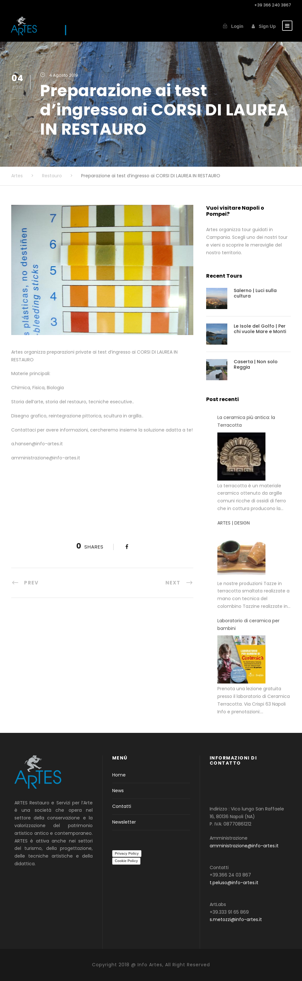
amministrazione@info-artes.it (244, 846)
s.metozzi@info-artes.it (236, 919)
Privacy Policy (127, 853)
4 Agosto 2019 (63, 75)
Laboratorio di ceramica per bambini (248, 624)
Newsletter (124, 822)
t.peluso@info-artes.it (234, 882)
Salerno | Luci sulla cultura (255, 293)
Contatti (121, 806)
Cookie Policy (126, 861)
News (118, 790)
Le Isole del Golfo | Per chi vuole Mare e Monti (260, 329)
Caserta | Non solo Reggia (256, 364)
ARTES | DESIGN (233, 523)
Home (119, 775)
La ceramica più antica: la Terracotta (246, 421)
